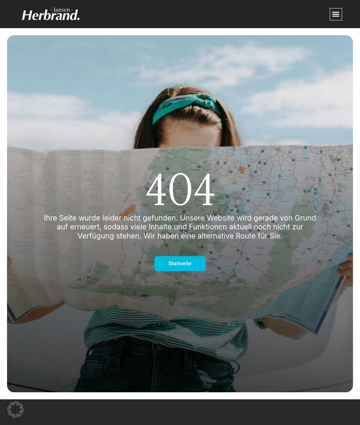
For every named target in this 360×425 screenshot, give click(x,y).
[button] (336, 14)
